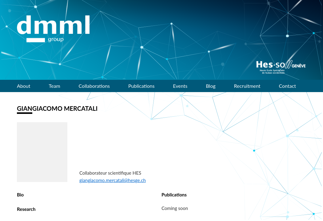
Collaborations (94, 86)
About (23, 86)
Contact (287, 86)
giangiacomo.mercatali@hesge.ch (112, 180)
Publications (141, 86)
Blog (210, 86)
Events (180, 86)
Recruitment (247, 86)
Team (54, 86)
